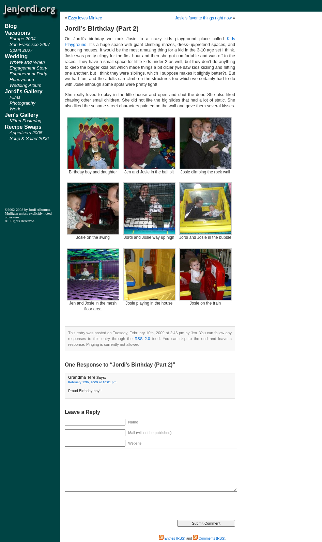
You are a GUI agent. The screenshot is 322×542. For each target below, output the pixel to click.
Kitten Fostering (25, 120)
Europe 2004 (22, 38)
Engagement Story (28, 68)
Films (15, 97)
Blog (11, 26)
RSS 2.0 (142, 339)
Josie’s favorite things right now (203, 18)
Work (15, 108)
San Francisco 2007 (30, 44)
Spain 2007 (21, 50)
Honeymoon (22, 79)
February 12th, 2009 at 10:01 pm (92, 382)
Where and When (27, 62)
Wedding (16, 56)
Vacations (17, 33)
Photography (22, 103)
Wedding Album (25, 85)
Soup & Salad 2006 (29, 138)
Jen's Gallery (22, 115)
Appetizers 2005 (26, 132)
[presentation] (116, 506)
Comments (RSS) (209, 538)
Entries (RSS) (172, 538)
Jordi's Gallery (24, 91)
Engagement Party (28, 73)
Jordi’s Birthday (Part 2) (102, 28)
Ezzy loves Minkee (85, 18)
